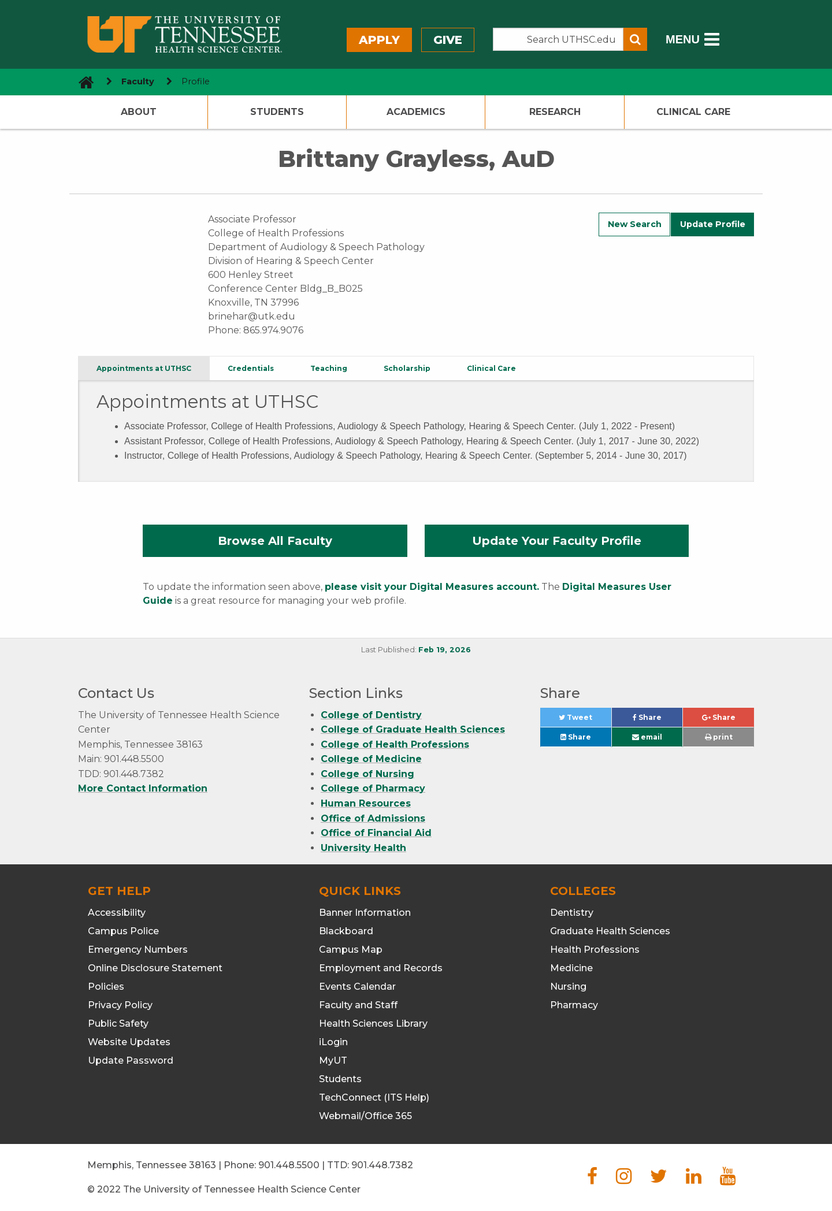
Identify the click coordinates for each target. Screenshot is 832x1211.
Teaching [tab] (328, 368)
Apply (379, 40)
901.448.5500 (289, 1165)
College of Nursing (367, 773)
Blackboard (346, 931)
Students (277, 111)
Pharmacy (574, 1005)
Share (657, 720)
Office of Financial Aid (376, 832)
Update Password (130, 1060)
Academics (416, 111)
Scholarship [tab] (407, 368)
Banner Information (365, 912)
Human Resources (366, 803)
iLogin (333, 1042)
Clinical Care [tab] (491, 368)
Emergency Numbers (138, 949)
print (719, 737)
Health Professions (595, 949)
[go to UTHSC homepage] (81, 82)
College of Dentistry (371, 714)
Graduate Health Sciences (610, 931)
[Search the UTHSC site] (558, 39)
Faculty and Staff (358, 1005)
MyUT (333, 1060)
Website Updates (129, 1042)
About (139, 111)
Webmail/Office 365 (365, 1115)
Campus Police (123, 931)
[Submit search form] (635, 39)
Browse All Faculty (275, 541)
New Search (635, 224)
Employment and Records (381, 968)
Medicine (571, 968)
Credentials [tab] (251, 368)
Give (447, 40)
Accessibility (117, 912)
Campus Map (350, 949)
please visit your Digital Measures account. (432, 586)
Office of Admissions (373, 818)
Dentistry (571, 912)
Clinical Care (693, 111)
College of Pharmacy (373, 788)
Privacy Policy (120, 1005)
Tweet (585, 720)
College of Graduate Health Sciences (413, 729)
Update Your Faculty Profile (556, 541)
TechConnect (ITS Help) (374, 1097)
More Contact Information (142, 788)
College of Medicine (371, 758)
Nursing (568, 986)
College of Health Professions (395, 744)
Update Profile (712, 224)
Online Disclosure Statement (155, 968)
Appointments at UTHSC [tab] (143, 368)
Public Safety (118, 1023)
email (647, 737)
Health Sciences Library (373, 1023)
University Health (363, 847)
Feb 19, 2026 (444, 649)
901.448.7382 (382, 1165)
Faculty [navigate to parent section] (137, 81)
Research (555, 111)
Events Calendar (357, 986)
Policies (106, 986)
